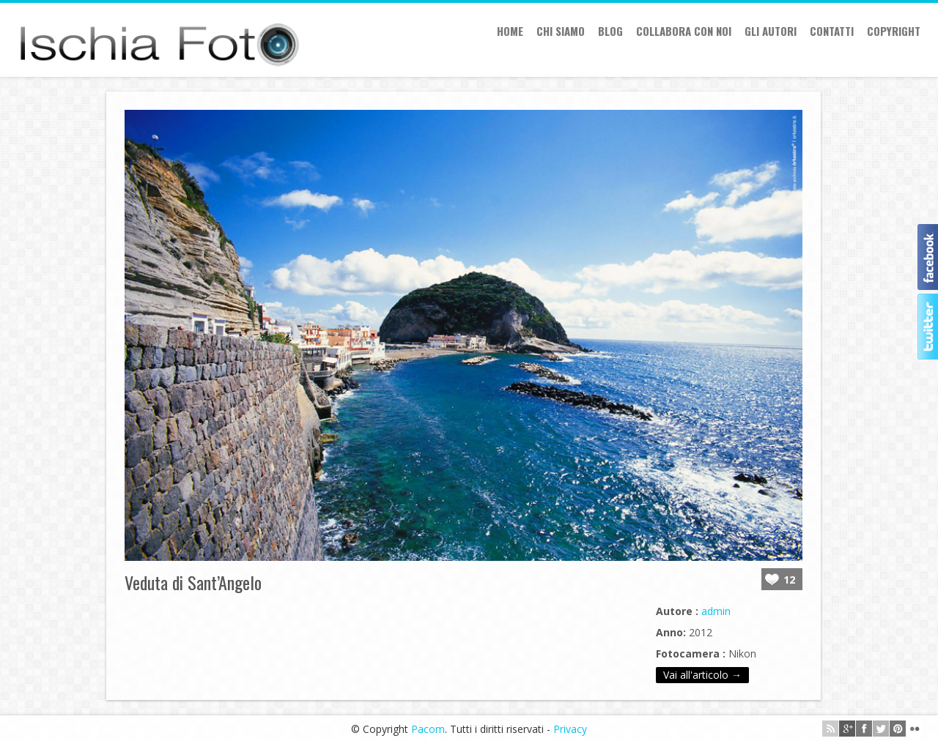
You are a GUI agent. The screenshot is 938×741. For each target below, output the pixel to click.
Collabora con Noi (683, 31)
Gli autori (771, 31)
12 (789, 580)
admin (716, 611)
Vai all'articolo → (702, 675)
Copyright (893, 31)
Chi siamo (560, 31)
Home (510, 31)
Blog (610, 31)
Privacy (570, 729)
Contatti (832, 31)
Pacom (428, 729)
